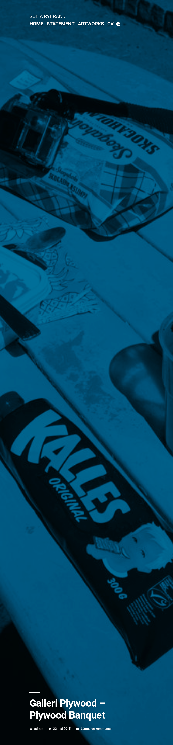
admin (38, 729)
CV (110, 24)
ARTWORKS (91, 24)
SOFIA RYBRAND (47, 16)
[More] (118, 24)
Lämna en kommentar (96, 729)
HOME (36, 24)
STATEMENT (60, 24)
